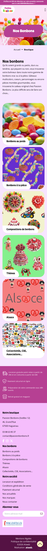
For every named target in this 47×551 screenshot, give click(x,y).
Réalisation (23, 547)
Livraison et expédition (13, 481)
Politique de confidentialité (23, 541)
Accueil (17, 49)
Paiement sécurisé (11, 489)
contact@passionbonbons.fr (15, 436)
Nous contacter (9, 501)
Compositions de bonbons (14, 459)
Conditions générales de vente (16, 485)
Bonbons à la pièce (11, 455)
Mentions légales (23, 538)
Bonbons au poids (11, 451)
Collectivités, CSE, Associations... (17, 471)
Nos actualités (9, 493)
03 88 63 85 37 (9, 432)
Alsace (5, 467)
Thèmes (6, 463)
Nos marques (8, 497)
